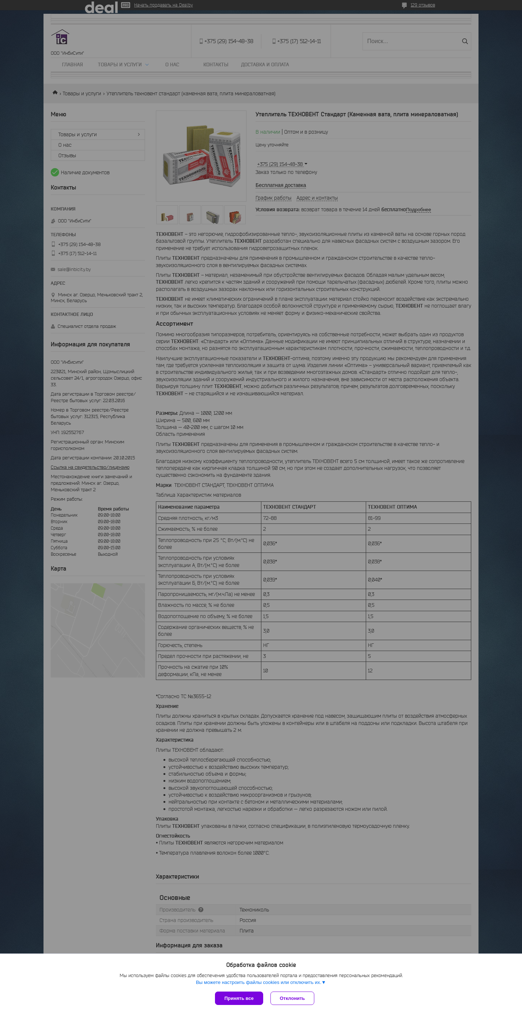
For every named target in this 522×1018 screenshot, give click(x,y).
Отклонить (292, 998)
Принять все (239, 998)
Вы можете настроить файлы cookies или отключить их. (258, 982)
